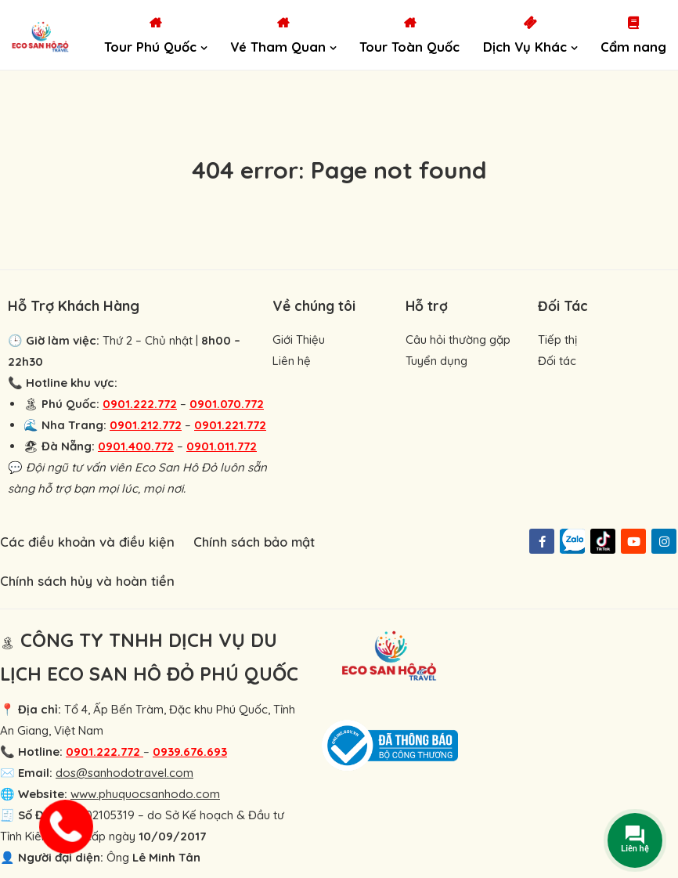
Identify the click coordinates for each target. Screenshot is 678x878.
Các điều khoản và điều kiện (87, 541)
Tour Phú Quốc (150, 46)
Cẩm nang (633, 46)
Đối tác (557, 360)
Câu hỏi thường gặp (458, 339)
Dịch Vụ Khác (525, 46)
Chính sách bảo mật (254, 541)
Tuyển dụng (436, 360)
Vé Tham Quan (278, 46)
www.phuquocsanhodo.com (145, 793)
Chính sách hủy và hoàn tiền (87, 581)
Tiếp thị (557, 339)
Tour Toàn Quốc (409, 46)
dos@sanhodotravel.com (124, 772)
